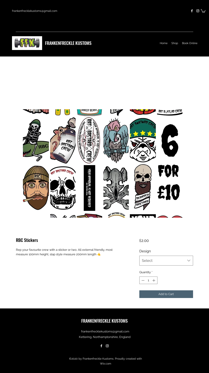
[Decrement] (142, 280)
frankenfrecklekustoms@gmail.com (34, 10)
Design (145, 251)
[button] (203, 11)
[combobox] (166, 261)
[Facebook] (192, 11)
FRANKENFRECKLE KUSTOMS (68, 43)
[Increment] (154, 280)
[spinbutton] (148, 280)
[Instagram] (198, 11)
